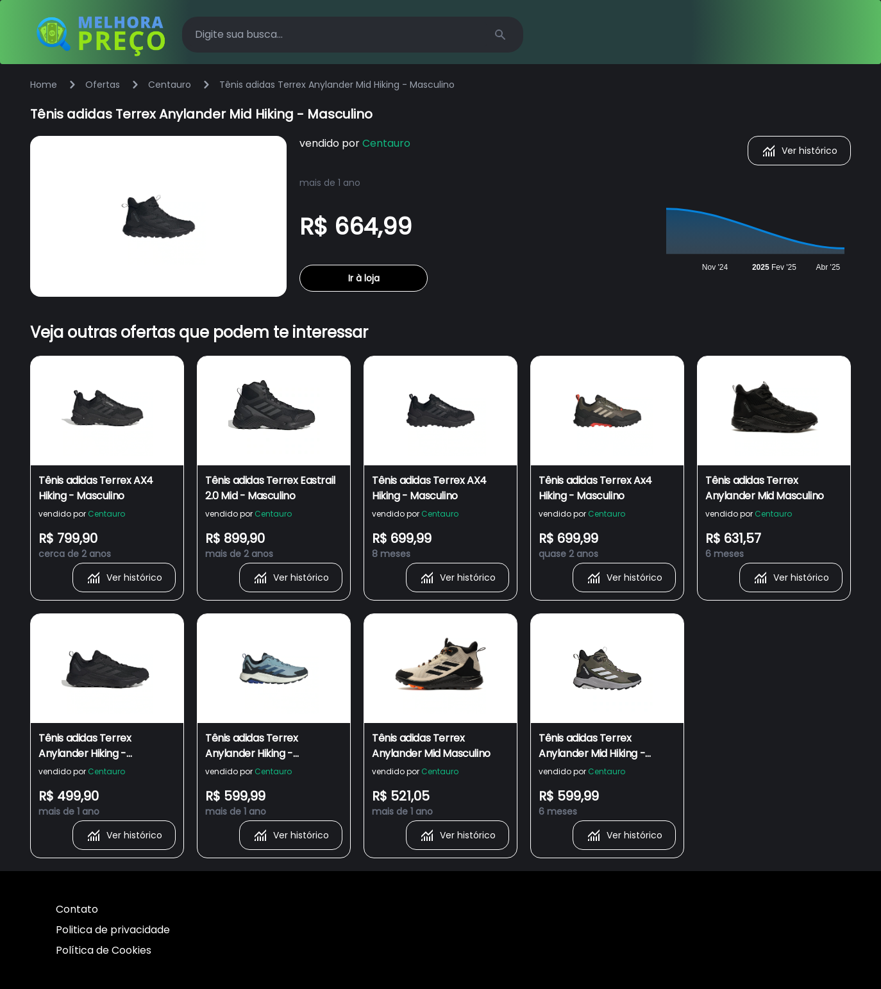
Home (43, 84)
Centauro (169, 84)
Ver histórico (799, 150)
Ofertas (102, 84)
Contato (77, 909)
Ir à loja (364, 278)
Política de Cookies (103, 950)
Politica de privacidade (113, 929)
